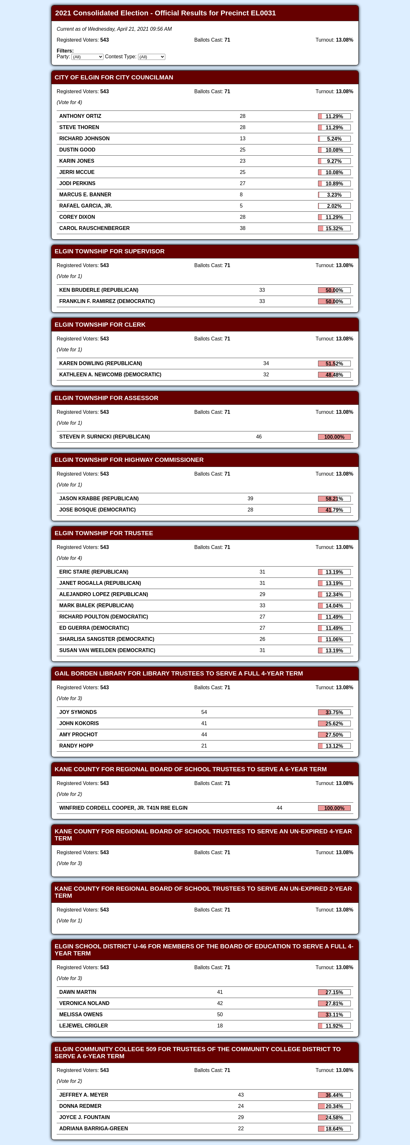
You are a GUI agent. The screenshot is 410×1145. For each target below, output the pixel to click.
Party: (63, 56)
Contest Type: (120, 56)
